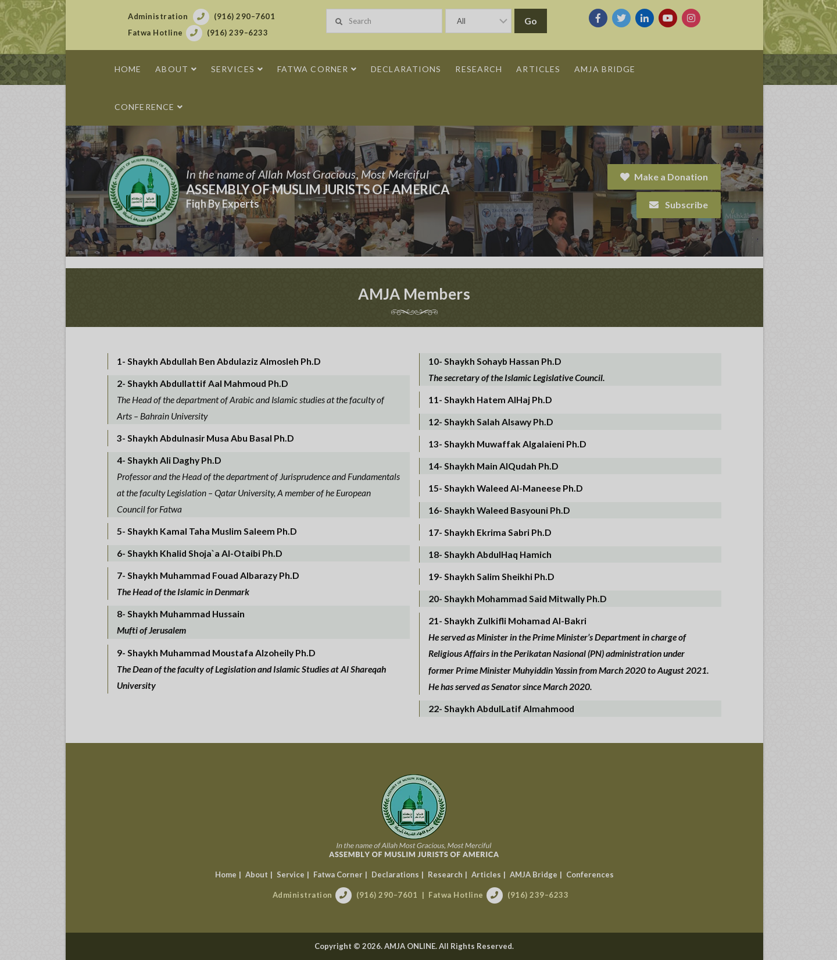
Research (449, 874)
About (260, 874)
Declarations (399, 874)
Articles (490, 874)
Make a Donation (669, 176)
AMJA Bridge (537, 874)
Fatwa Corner (342, 874)
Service (295, 874)
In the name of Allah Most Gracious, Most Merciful (311, 174)
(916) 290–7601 (391, 894)
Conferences (594, 874)
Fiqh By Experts (226, 203)
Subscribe (683, 204)
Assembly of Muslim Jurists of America (322, 189)
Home (230, 874)
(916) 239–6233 (542, 894)
